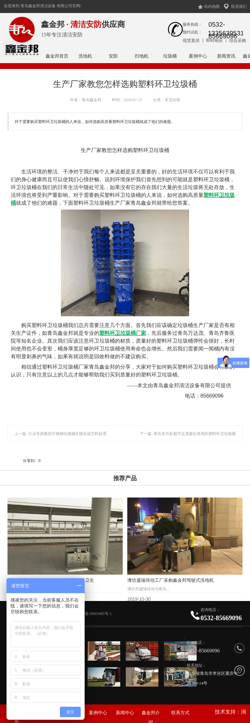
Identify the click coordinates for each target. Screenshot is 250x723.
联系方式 (180, 712)
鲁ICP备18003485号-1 (94, 613)
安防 (113, 56)
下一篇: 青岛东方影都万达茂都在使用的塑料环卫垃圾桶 (188, 433)
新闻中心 (125, 712)
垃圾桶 (170, 56)
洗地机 (85, 56)
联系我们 (239, 6)
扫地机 (141, 56)
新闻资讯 (226, 56)
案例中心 (198, 56)
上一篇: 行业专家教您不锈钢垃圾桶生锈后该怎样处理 (60, 433)
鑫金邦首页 (57, 56)
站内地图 (212, 6)
